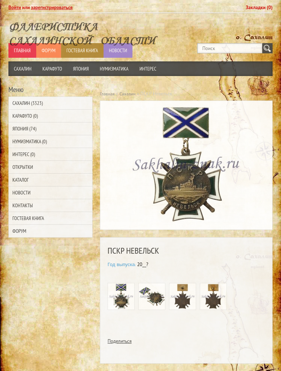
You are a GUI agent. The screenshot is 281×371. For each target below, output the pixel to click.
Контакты (22, 205)
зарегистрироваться (52, 7)
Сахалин (22, 68)
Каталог (20, 180)
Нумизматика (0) (29, 141)
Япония (81, 68)
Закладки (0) (259, 7)
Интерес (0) (23, 154)
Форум (19, 231)
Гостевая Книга (28, 218)
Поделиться (120, 341)
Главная (107, 93)
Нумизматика (114, 68)
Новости (21, 192)
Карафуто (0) (25, 116)
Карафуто (52, 68)
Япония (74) (24, 128)
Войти (14, 7)
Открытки (22, 167)
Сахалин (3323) (27, 103)
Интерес (147, 68)
